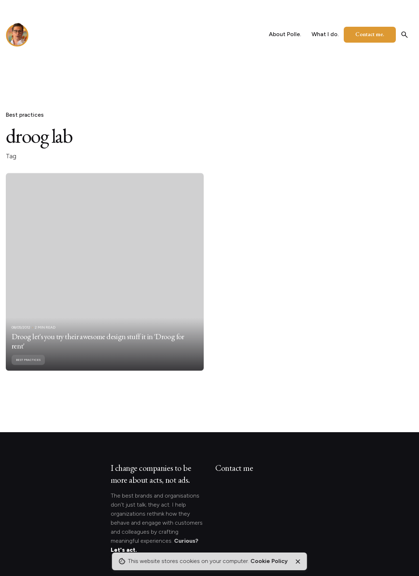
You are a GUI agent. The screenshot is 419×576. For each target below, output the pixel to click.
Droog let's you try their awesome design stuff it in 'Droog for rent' (98, 351)
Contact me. (369, 34)
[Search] (404, 34)
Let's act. (124, 549)
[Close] (298, 561)
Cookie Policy (269, 561)
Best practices (25, 114)
